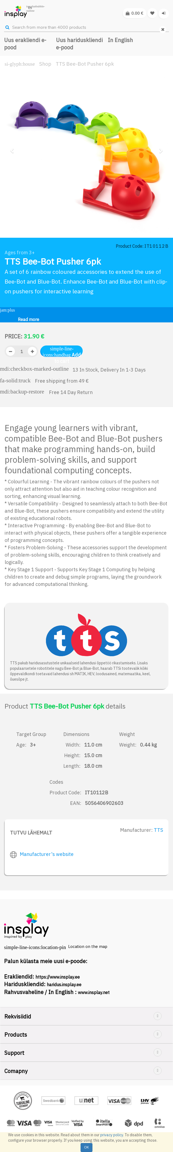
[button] (13, 188)
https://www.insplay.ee (57, 977)
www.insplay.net (93, 992)
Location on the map (87, 946)
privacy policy (111, 1134)
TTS (158, 830)
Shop (45, 64)
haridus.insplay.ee (64, 984)
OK (86, 1147)
